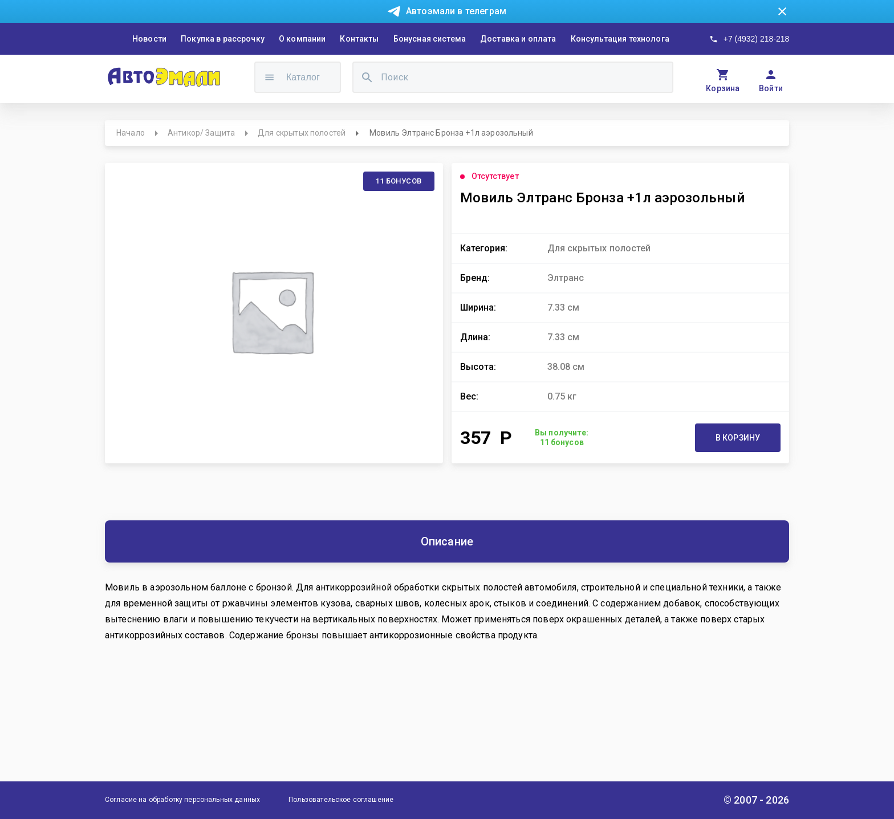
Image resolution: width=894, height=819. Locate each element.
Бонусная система (429, 38)
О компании (302, 38)
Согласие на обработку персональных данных (182, 800)
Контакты (359, 38)
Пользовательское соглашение (340, 800)
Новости (149, 38)
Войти (771, 88)
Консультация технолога (620, 38)
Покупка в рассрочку (223, 38)
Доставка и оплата (518, 38)
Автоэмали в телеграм (456, 11)
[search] (367, 77)
